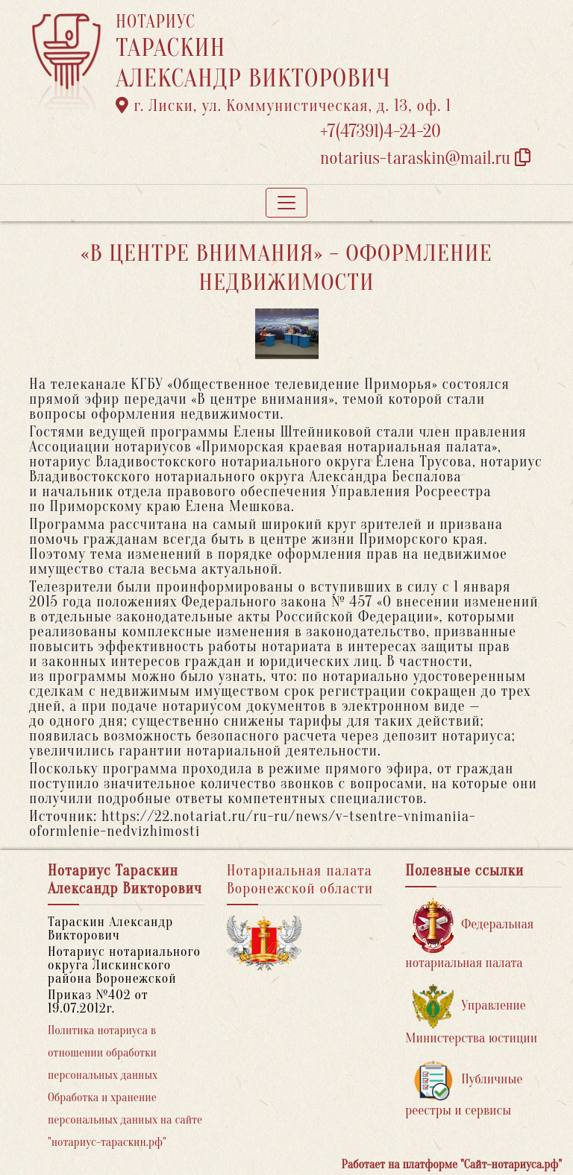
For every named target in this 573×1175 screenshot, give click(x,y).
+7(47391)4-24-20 (380, 131)
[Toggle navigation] (286, 203)
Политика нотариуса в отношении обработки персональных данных (102, 1053)
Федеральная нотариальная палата (469, 934)
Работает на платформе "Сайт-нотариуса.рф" (452, 1164)
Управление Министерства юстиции (471, 1015)
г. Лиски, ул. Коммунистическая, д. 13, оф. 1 (283, 105)
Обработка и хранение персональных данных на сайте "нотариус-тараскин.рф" (125, 1120)
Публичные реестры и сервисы (463, 1089)
